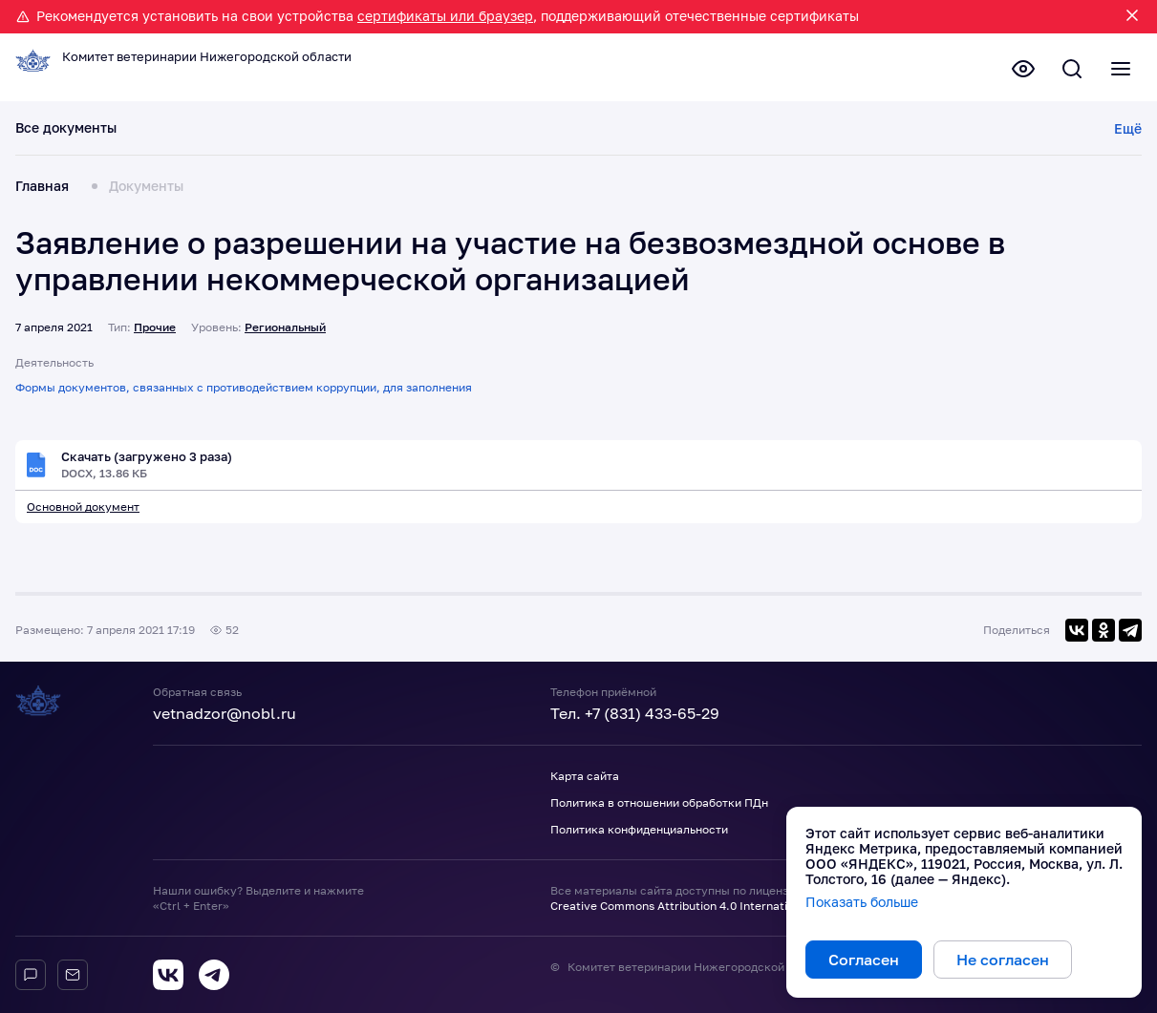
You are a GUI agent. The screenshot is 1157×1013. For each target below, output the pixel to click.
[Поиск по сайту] (1065, 72)
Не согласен (1002, 959)
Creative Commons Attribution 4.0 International (680, 905)
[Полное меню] (1119, 72)
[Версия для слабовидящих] (1012, 72)
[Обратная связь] (72, 975)
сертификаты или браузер (445, 16)
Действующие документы (223, 132)
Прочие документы (993, 132)
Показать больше (861, 902)
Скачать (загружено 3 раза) (153, 461)
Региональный (285, 331)
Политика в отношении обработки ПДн (659, 803)
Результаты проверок (698, 132)
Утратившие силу (849, 132)
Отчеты (581, 132)
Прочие (155, 331)
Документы (146, 191)
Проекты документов (400, 132)
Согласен (863, 959)
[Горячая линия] (30, 975)
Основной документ (83, 512)
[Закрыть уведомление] (1132, 17)
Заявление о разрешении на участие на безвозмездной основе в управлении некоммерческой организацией (510, 265)
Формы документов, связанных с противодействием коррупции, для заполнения (243, 392)
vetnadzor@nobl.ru (224, 714)
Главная (42, 191)
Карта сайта (584, 777)
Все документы (66, 132)
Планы (514, 132)
